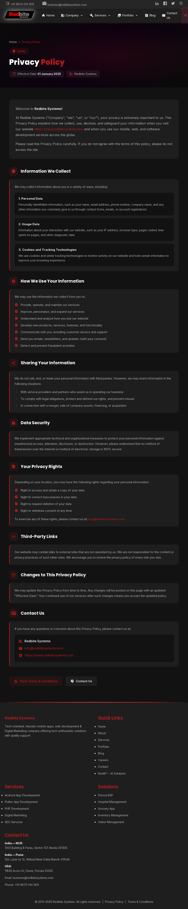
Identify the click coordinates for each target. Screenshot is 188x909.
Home (49, 15)
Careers (103, 758)
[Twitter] (173, 4)
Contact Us (171, 15)
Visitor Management (111, 820)
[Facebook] (165, 4)
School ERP (105, 793)
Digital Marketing (16, 814)
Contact (103, 765)
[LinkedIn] (157, 4)
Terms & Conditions (140, 900)
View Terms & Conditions (36, 680)
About (102, 732)
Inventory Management (113, 814)
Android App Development (22, 793)
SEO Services (14, 820)
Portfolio (129, 15)
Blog (151, 15)
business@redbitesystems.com (33, 876)
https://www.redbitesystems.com (58, 128)
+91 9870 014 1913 (27, 883)
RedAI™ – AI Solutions (112, 772)
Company (73, 15)
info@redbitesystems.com (106, 518)
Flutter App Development (21, 800)
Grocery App (106, 807)
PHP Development (17, 807)
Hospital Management (112, 800)
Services (102, 15)
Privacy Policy (114, 900)
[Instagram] (181, 4)
